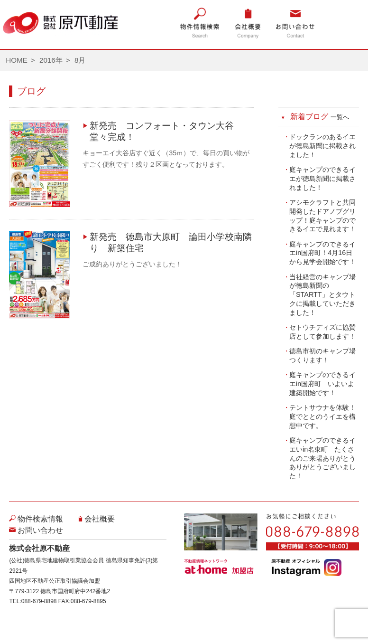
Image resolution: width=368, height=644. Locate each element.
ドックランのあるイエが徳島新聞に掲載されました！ (322, 145)
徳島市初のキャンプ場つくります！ (322, 355)
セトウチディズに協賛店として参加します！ (322, 331)
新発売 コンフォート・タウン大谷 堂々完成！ (166, 131)
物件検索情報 (40, 519)
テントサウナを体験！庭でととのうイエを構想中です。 (322, 416)
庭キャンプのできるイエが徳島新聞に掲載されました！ (322, 178)
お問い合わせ (40, 530)
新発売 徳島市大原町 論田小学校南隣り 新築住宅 (171, 242)
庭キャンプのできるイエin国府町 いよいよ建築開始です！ (322, 383)
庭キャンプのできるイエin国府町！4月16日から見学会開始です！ (322, 252)
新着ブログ (319, 117)
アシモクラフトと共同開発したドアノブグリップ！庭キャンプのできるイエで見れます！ (322, 216)
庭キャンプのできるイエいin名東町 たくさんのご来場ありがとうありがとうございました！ (322, 458)
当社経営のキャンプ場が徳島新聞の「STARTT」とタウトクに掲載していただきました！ (322, 294)
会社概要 (99, 519)
